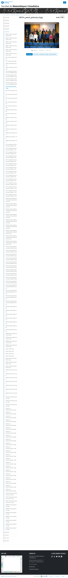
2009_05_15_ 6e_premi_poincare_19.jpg (11, 478)
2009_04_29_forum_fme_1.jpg (11, 374)
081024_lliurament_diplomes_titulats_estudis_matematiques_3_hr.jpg (11, 232)
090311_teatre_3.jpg (10, 356)
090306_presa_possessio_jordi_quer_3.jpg (11, 346)
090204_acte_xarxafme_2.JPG (11, 141)
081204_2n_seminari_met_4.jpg (11, 126)
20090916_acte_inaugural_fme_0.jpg (11, 505)
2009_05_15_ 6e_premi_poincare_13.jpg (11, 455)
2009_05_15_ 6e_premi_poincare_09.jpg (11, 440)
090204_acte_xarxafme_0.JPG (11, 133)
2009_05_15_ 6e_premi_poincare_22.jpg (11, 490)
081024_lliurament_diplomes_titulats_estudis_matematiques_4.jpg (11, 221)
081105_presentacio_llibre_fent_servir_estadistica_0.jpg (11, 72)
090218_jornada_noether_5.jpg (11, 326)
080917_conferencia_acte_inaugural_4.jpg (11, 50)
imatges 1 (8, 14)
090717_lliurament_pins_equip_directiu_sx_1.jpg (11, 498)
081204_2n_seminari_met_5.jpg (11, 129)
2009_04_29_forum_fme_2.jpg (11, 378)
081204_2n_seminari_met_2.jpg (11, 118)
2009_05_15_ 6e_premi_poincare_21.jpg (11, 486)
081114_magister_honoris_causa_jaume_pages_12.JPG (11, 191)
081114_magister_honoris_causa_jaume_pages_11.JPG (11, 187)
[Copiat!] (63, 17)
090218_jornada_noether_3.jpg (11, 319)
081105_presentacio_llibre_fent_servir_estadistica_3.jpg (11, 83)
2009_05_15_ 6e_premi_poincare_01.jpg (11, 409)
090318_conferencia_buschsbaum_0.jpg (11, 359)
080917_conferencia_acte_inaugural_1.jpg (11, 38)
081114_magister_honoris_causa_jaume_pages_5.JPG (11, 164)
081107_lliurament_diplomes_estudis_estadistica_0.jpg (11, 247)
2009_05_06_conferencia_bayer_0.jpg (11, 397)
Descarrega (29, 54)
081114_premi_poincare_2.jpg (11, 95)
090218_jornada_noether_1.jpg (11, 311)
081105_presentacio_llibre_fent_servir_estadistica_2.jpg (11, 79)
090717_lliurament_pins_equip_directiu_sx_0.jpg (11, 494)
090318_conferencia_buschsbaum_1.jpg (11, 363)
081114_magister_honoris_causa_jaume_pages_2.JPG (11, 153)
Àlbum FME (13, 14)
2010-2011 (7, 535)
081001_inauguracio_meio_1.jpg (11, 64)
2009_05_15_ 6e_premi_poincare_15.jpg (11, 463)
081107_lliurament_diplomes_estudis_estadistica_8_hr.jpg (11, 297)
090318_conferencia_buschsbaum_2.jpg (11, 367)
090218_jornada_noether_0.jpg (11, 307)
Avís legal (62, 576)
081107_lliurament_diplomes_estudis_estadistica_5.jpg (11, 266)
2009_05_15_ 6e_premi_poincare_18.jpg (11, 474)
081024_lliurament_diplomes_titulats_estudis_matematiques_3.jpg (11, 216)
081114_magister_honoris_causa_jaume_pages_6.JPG (11, 168)
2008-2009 (18, 14)
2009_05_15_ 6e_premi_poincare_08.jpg (11, 436)
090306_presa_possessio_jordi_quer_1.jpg (11, 338)
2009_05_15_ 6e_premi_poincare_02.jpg (11, 413)
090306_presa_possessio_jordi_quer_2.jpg (11, 342)
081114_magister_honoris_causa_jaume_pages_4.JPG (11, 160)
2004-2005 (7, 26)
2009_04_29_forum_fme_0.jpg (11, 370)
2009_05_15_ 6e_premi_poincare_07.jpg (11, 432)
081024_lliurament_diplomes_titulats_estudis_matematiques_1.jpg (11, 205)
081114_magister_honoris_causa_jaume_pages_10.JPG (11, 183)
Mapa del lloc (51, 576)
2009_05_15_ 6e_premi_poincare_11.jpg (11, 447)
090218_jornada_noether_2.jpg (11, 315)
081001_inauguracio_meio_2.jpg (11, 68)
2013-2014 (7, 540)
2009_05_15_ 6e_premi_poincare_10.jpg (11, 444)
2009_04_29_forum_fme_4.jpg (11, 386)
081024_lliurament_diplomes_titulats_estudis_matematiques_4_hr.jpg (11, 237)
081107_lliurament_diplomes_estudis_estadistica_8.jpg (11, 278)
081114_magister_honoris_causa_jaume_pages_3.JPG (11, 156)
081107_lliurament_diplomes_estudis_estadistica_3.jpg (11, 259)
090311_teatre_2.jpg (10, 353)
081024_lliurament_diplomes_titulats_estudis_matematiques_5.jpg (11, 227)
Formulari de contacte (34, 569)
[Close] (64, 2)
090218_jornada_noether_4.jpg (11, 322)
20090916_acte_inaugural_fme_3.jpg (11, 517)
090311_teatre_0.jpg (10, 348)
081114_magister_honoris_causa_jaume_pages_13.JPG (11, 195)
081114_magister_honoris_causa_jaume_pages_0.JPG (11, 145)
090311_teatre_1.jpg (10, 351)
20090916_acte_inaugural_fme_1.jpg (11, 509)
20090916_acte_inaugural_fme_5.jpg (11, 525)
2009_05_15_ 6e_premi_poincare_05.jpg (11, 424)
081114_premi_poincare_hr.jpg (11, 102)
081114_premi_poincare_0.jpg (11, 87)
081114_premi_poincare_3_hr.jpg (11, 106)
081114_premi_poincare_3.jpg (11, 99)
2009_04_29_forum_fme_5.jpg (11, 390)
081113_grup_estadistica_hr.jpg (11, 58)
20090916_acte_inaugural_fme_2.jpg (11, 513)
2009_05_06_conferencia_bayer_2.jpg (11, 405)
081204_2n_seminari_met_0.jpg (11, 110)
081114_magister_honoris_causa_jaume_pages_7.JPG (11, 172)
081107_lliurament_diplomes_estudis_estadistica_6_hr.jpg (11, 287)
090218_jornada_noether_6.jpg (11, 330)
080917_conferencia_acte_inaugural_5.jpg (11, 54)
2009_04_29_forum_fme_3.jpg (11, 382)
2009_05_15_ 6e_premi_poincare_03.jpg (11, 417)
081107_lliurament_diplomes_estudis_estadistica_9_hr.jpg (11, 303)
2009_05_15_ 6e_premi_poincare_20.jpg (11, 482)
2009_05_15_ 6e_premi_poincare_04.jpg (11, 420)
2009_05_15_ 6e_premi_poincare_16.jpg (11, 467)
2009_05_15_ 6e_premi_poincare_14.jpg (11, 459)
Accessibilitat (57, 576)
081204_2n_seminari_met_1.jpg (11, 114)
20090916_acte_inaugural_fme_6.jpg (11, 528)
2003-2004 (7, 28)
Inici (4, 14)
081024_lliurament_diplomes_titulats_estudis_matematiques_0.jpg (11, 200)
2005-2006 (7, 23)
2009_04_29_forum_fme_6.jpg (11, 394)
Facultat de (20, 6)
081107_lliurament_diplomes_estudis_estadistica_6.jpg (11, 270)
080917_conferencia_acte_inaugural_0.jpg (11, 35)
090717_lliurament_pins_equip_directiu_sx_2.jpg (11, 501)
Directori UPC (32, 566)
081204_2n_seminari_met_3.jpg (11, 122)
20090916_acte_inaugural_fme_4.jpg (11, 521)
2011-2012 (7, 538)
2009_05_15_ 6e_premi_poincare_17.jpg (11, 471)
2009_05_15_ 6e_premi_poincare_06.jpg (11, 428)
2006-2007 (7, 20)
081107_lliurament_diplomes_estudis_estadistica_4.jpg (11, 262)
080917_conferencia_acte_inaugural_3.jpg (11, 46)
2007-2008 (7, 17)
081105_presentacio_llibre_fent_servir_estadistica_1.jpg (11, 75)
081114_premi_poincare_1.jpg (11, 91)
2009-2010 (7, 532)
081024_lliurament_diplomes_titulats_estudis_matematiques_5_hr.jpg (11, 243)
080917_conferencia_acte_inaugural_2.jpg (11, 42)
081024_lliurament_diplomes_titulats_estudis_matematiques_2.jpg (11, 211)
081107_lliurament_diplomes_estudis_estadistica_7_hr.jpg (11, 292)
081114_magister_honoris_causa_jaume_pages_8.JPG (11, 176)
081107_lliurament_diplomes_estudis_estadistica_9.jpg (11, 282)
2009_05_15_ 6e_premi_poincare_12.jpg (11, 451)
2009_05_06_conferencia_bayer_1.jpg (11, 401)
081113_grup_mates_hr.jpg (11, 61)
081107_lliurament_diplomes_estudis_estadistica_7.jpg (11, 274)
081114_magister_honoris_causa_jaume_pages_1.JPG (11, 149)
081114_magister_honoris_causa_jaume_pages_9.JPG (11, 180)
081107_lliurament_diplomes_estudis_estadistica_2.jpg (11, 255)
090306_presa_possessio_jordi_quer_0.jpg (11, 334)
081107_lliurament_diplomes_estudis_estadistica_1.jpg (11, 251)
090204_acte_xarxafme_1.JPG (11, 137)
